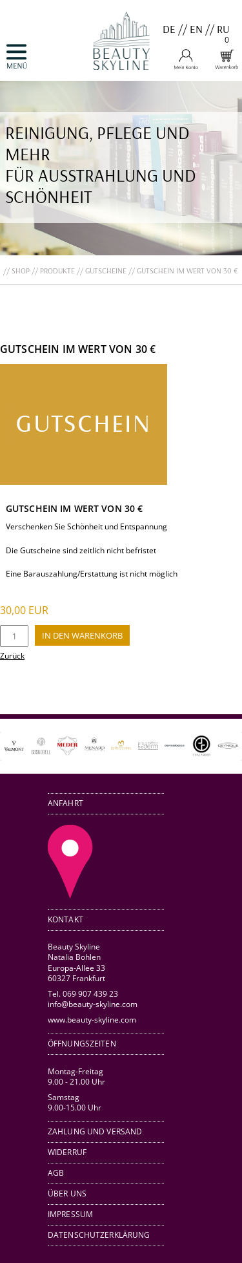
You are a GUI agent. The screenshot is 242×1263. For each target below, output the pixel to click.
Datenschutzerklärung (99, 1234)
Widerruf (67, 1152)
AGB (56, 1172)
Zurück (12, 655)
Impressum (70, 1214)
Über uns (67, 1193)
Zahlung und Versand (95, 1131)
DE (169, 29)
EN (196, 29)
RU (223, 29)
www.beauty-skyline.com (92, 1019)
